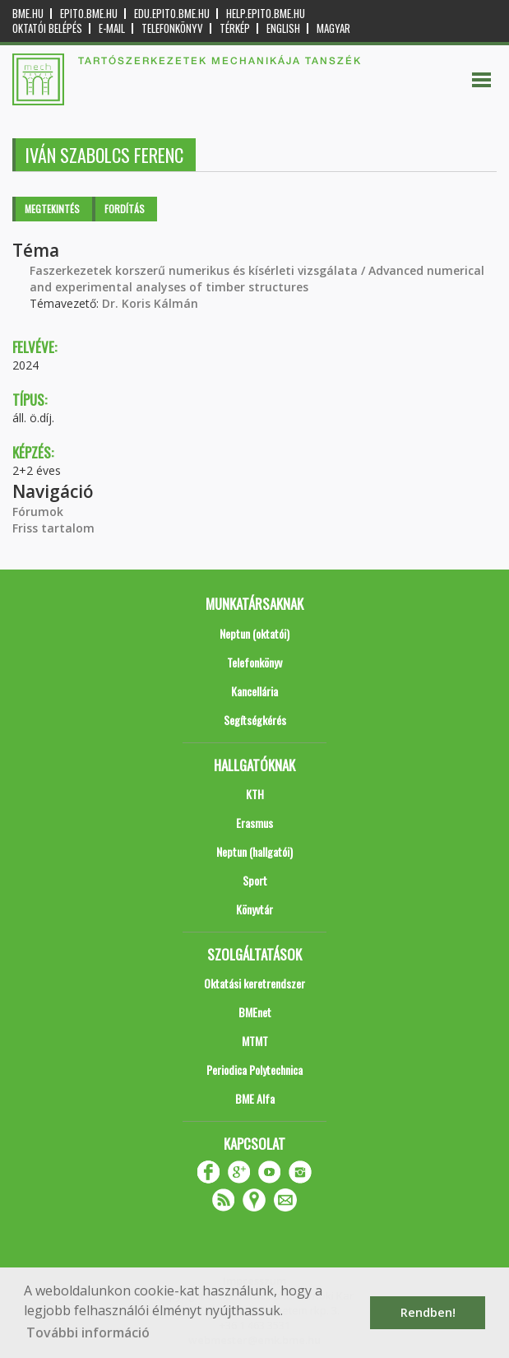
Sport (255, 880)
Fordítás (124, 209)
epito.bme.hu (89, 13)
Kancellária (254, 691)
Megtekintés (52, 209)
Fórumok (37, 511)
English (283, 28)
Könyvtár (254, 909)
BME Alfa (255, 1098)
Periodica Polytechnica (254, 1069)
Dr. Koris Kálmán (150, 303)
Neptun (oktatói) (254, 633)
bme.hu (28, 13)
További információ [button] (88, 1332)
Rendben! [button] (428, 1312)
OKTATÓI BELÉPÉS (47, 28)
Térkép (235, 28)
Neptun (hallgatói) (254, 851)
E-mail (112, 28)
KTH (255, 793)
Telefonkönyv (172, 28)
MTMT (255, 1040)
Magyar (333, 28)
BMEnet (254, 1012)
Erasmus (254, 822)
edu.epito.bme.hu (172, 13)
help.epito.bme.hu (265, 13)
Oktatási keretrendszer (254, 983)
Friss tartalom (53, 528)
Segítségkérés (255, 719)
